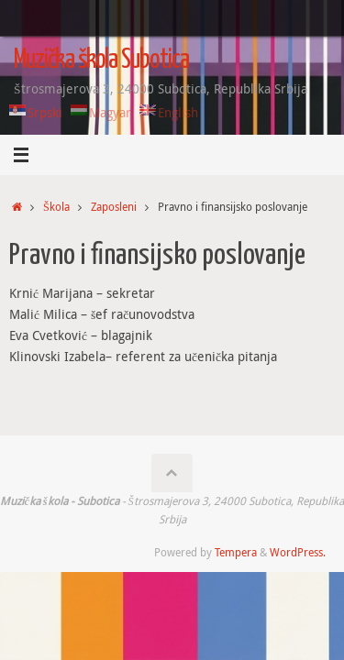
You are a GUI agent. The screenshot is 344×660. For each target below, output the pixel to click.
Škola (56, 206)
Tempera (236, 552)
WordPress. (298, 552)
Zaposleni (114, 206)
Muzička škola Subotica (101, 60)
